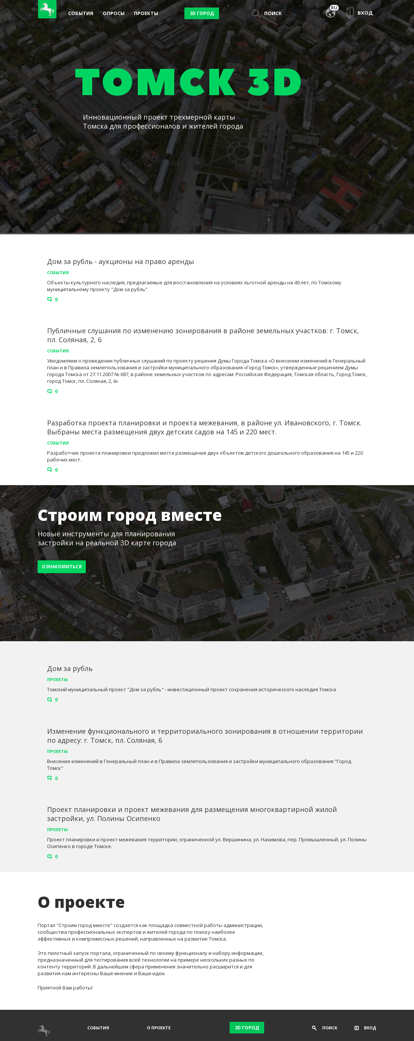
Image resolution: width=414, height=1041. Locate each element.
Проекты (146, 13)
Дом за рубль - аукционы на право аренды (120, 261)
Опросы (114, 13)
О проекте (158, 1027)
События (80, 13)
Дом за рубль (70, 668)
